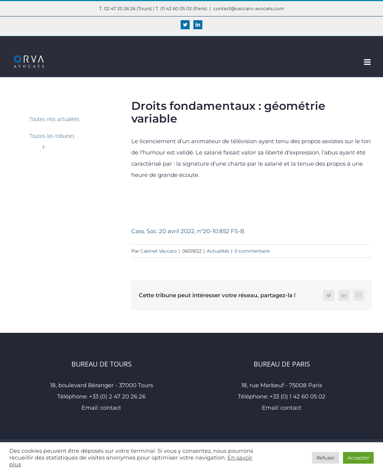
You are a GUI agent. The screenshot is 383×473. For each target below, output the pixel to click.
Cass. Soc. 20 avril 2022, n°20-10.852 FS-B (187, 231)
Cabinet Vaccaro (158, 251)
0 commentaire (252, 251)
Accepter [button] (358, 458)
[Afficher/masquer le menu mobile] (368, 62)
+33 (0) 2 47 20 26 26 (117, 396)
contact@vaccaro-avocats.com (248, 8)
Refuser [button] (325, 458)
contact (110, 407)
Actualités (218, 251)
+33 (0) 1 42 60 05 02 (297, 396)
